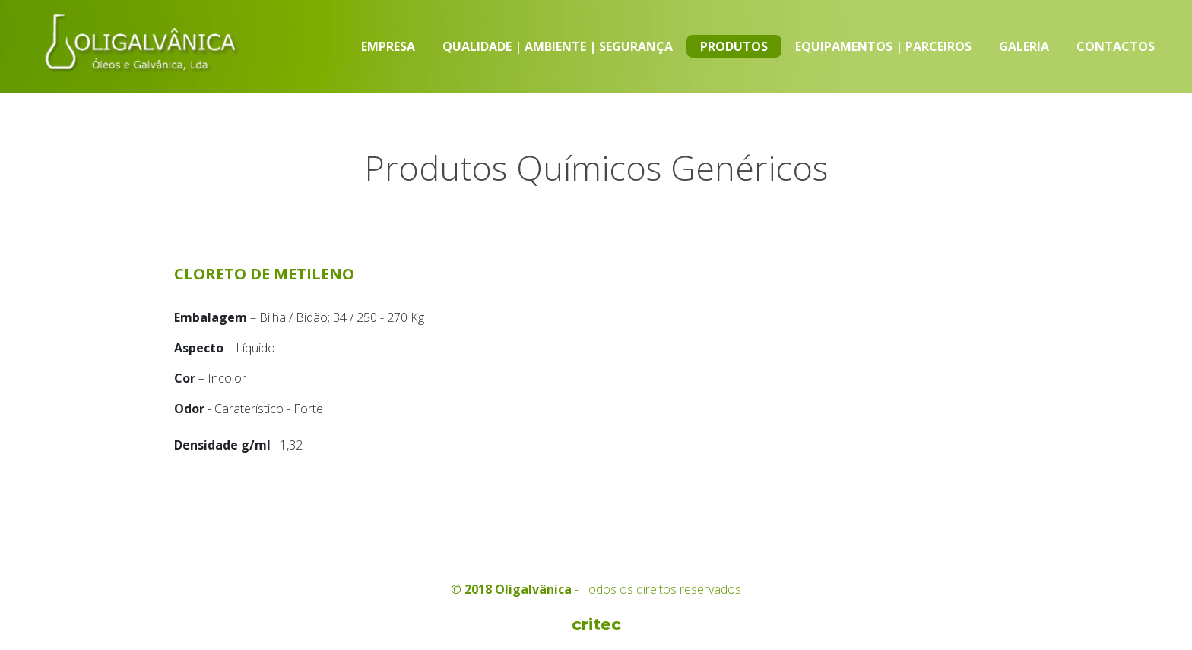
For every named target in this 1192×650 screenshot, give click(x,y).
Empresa (388, 46)
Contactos (1115, 46)
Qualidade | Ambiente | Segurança (557, 46)
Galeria (1024, 46)
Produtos (734, 46)
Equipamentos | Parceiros (883, 46)
